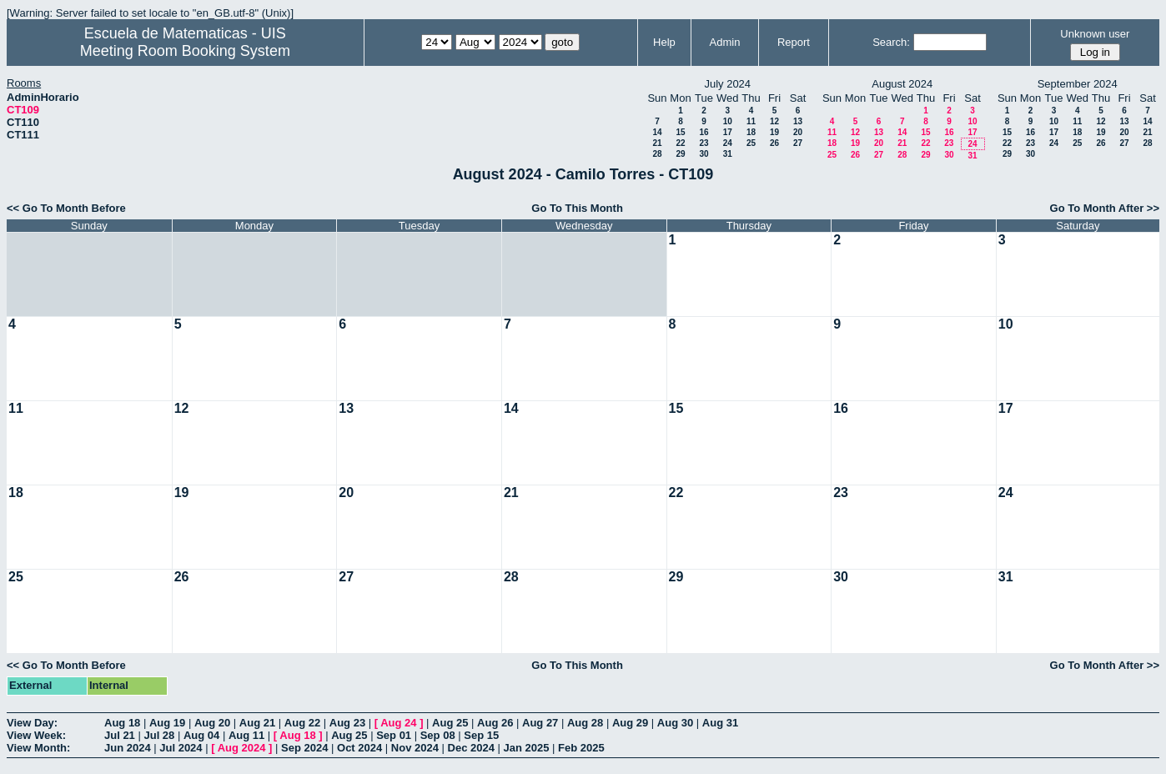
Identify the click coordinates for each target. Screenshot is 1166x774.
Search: (891, 42)
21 (656, 143)
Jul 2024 (180, 747)
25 (751, 143)
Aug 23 (347, 722)
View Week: (36, 735)
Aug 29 (630, 722)
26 (774, 143)
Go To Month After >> (1104, 208)
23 (703, 143)
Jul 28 (158, 735)
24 (727, 143)
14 (656, 132)
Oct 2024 (359, 747)
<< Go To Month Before (66, 208)
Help (664, 42)
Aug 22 (302, 722)
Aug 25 (450, 722)
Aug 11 (246, 735)
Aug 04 (201, 735)
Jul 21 (119, 735)
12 (774, 121)
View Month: (38, 747)
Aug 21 (257, 722)
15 (680, 132)
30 (703, 153)
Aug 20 (212, 722)
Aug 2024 (242, 747)
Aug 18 (122, 722)
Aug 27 (540, 722)
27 (797, 143)
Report (793, 42)
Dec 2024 (471, 747)
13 (797, 121)
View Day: (32, 722)
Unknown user (1094, 34)
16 (703, 132)
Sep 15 (481, 735)
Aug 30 (675, 722)
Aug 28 (585, 722)
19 (774, 132)
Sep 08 (437, 735)
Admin (725, 42)
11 (751, 121)
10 (727, 121)
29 (680, 153)
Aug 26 (495, 722)
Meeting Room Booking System (185, 51)
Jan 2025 (527, 747)
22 (680, 143)
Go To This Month (577, 208)
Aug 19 (167, 722)
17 (727, 132)
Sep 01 (393, 735)
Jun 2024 (127, 747)
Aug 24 (398, 722)
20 (797, 132)
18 (751, 132)
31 (727, 153)
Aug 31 (720, 722)
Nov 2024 (415, 747)
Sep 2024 (304, 747)
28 (656, 153)
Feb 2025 (581, 747)
